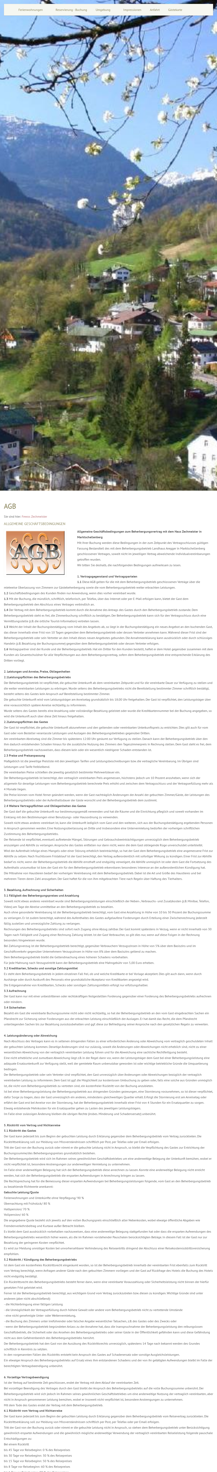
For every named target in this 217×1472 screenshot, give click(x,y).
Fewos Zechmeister (34, 516)
